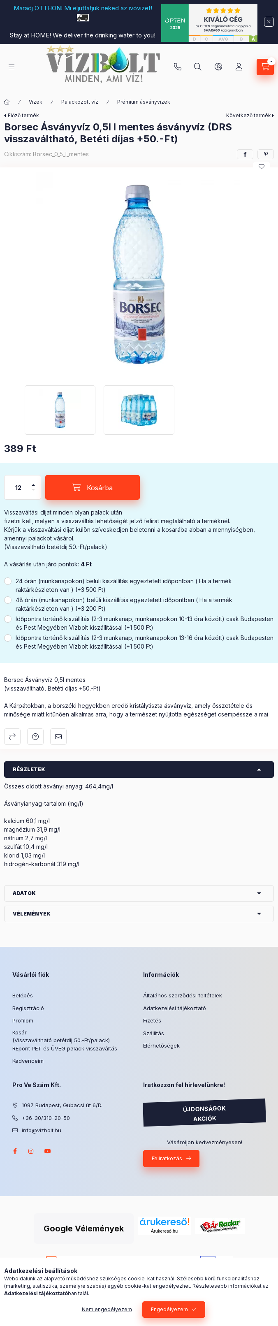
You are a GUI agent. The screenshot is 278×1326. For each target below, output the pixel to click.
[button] (139, 274)
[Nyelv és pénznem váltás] (218, 67)
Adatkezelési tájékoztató (174, 1008)
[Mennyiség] (18, 487)
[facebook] (245, 154)
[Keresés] (198, 67)
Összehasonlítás (12, 736)
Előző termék (23, 115)
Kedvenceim (28, 1060)
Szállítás (153, 1033)
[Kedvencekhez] (261, 167)
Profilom (22, 1020)
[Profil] (239, 67)
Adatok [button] (24, 893)
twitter (64, 1151)
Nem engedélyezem (107, 1309)
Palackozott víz (79, 102)
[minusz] (33, 493)
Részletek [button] (29, 769)
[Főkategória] (7, 102)
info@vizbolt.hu (41, 1130)
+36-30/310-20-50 (177, 67)
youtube (47, 1151)
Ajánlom (58, 736)
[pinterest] (265, 154)
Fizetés (152, 1020)
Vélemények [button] (32, 914)
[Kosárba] (92, 487)
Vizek (35, 102)
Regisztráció (28, 1008)
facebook (15, 1151)
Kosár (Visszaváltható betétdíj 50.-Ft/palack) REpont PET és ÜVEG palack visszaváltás (64, 1040)
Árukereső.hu (114, 1214)
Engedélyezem (169, 1309)
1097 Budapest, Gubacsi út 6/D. (62, 1105)
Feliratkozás (167, 1158)
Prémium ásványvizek (143, 102)
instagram (31, 1151)
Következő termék (248, 115)
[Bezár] (269, 22)
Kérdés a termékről (35, 736)
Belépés (22, 995)
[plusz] (33, 481)
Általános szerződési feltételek (182, 995)
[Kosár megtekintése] (265, 67)
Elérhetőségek (161, 1045)
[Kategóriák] (11, 66)
